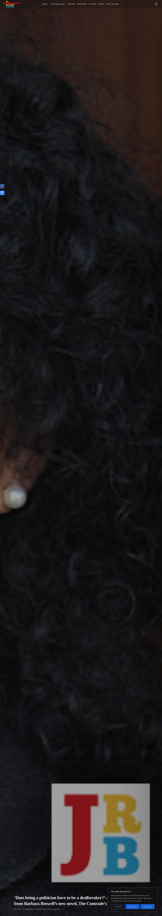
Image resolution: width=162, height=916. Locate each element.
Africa (45, 4)
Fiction (92, 4)
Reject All (132, 906)
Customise (118, 906)
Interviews (82, 4)
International (58, 4)
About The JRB (112, 4)
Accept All (147, 906)
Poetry (101, 4)
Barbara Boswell (35, 909)
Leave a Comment (53, 909)
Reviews (71, 4)
